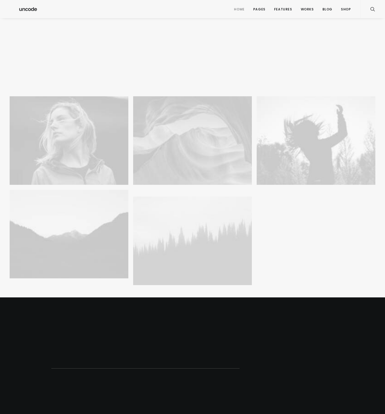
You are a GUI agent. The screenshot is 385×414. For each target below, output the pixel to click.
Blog (327, 9)
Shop (346, 9)
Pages (259, 9)
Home (239, 9)
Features (283, 9)
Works (307, 9)
